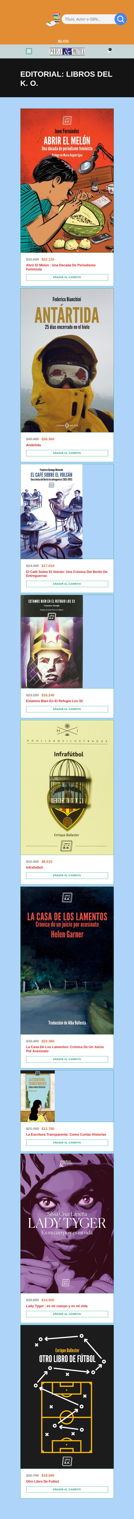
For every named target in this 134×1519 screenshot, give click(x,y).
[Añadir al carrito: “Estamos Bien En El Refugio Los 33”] (67, 709)
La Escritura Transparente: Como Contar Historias (66, 1134)
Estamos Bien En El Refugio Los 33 (54, 701)
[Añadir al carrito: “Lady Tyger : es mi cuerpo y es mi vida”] (67, 1314)
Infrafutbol (34, 867)
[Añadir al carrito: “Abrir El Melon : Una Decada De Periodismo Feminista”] (67, 277)
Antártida (33, 445)
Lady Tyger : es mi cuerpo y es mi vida (57, 1306)
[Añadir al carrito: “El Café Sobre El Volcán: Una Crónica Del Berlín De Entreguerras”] (67, 584)
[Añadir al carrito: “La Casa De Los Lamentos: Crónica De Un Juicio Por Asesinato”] (67, 1059)
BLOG (63, 41)
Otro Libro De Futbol (42, 1481)
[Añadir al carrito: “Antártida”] (67, 453)
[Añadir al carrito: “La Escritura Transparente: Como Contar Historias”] (67, 1143)
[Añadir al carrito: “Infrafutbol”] (67, 875)
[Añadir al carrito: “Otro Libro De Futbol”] (67, 1489)
